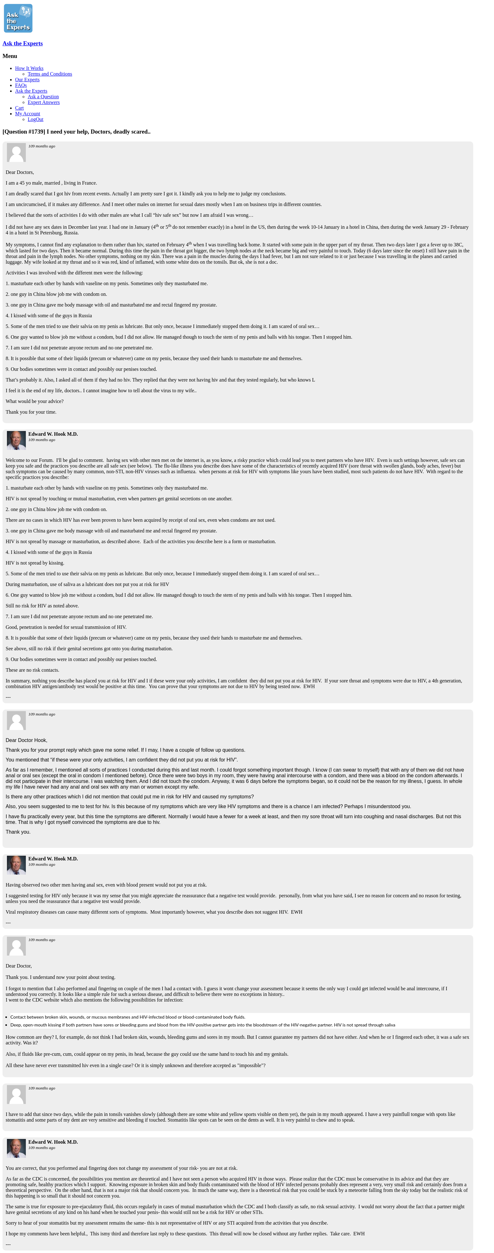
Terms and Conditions (50, 74)
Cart (19, 108)
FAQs (21, 85)
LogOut (35, 119)
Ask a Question (43, 96)
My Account (27, 113)
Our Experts (27, 79)
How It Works (29, 68)
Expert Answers (44, 102)
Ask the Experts (23, 43)
